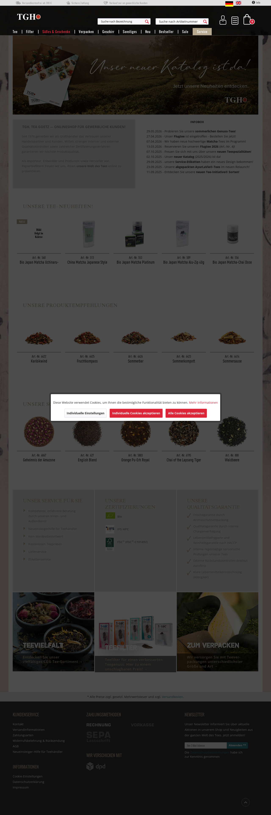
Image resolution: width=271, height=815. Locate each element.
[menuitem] (144, 21)
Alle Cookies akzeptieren (186, 413)
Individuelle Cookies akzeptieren (136, 413)
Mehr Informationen (203, 402)
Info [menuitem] (256, 2)
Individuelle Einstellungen (85, 413)
